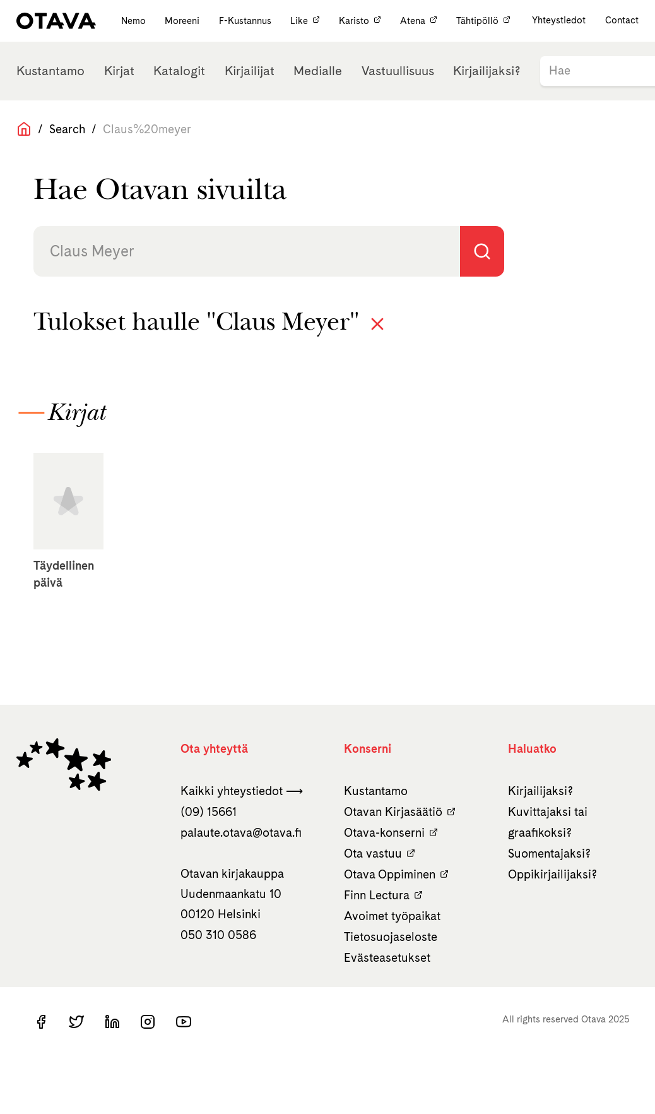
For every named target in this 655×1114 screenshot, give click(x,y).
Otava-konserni (391, 832)
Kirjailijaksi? (487, 70)
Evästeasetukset (387, 957)
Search (67, 129)
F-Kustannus (246, 20)
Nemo (134, 20)
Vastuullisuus (398, 70)
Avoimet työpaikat (392, 916)
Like (306, 20)
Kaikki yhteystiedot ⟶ (241, 791)
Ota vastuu (379, 853)
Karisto (361, 20)
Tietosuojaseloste (390, 937)
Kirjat (119, 70)
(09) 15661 (208, 812)
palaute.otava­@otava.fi (241, 832)
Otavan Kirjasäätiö (400, 812)
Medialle (317, 70)
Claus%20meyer (147, 129)
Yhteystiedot (559, 20)
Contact (622, 20)
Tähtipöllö (483, 20)
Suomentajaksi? (549, 853)
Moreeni (183, 20)
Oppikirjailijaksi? (552, 874)
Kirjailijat (249, 70)
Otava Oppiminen (396, 874)
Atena (420, 20)
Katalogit (179, 70)
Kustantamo (50, 70)
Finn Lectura (383, 895)
